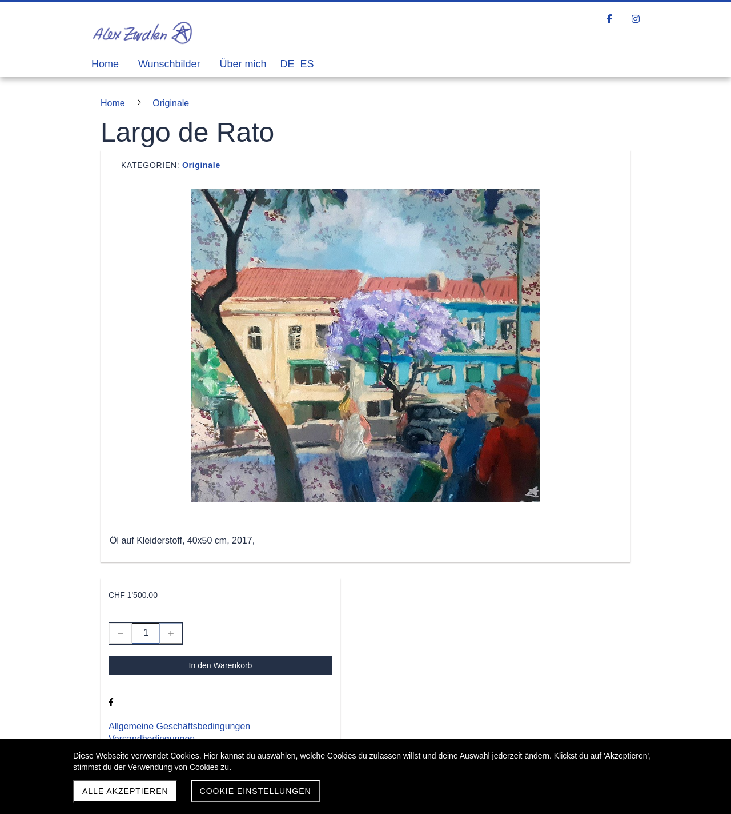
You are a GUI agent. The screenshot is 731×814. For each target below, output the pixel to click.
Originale (201, 165)
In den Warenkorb (220, 665)
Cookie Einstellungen (255, 791)
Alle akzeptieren (125, 791)
